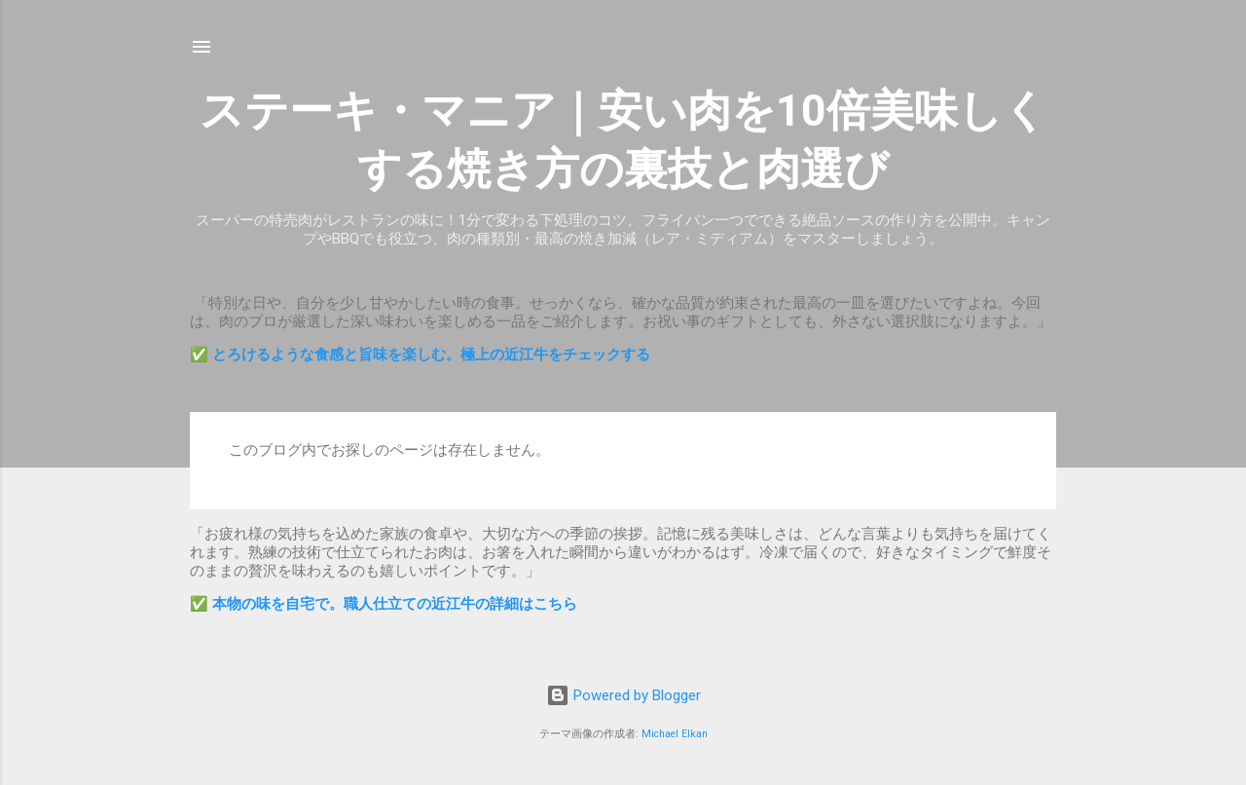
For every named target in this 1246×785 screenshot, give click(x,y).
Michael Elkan (674, 734)
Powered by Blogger (623, 695)
